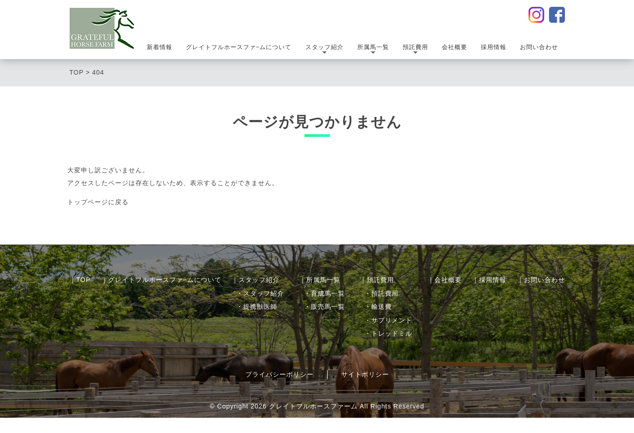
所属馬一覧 (373, 50)
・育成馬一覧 (324, 293)
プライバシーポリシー (279, 374)
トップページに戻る (98, 202)
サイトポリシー (365, 374)
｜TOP (80, 279)
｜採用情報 (489, 279)
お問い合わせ (539, 47)
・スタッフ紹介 (260, 293)
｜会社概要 (445, 279)
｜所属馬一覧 (320, 279)
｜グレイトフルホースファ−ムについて (161, 279)
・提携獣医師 (256, 306)
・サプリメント (388, 320)
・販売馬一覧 (324, 306)
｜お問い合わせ (541, 279)
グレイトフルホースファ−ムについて (239, 47)
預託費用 (415, 50)
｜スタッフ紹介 (256, 279)
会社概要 (454, 47)
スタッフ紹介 (324, 50)
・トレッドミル (388, 333)
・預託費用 (381, 293)
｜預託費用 (377, 279)
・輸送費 (378, 306)
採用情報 (493, 47)
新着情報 (159, 47)
